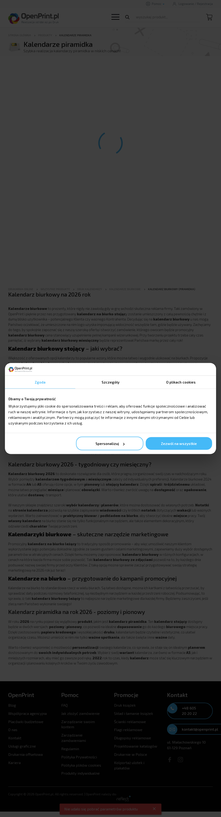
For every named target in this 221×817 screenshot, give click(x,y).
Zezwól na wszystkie (179, 443)
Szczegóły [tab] (111, 382)
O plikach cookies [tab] (181, 382)
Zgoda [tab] (40, 382)
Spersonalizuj (110, 443)
